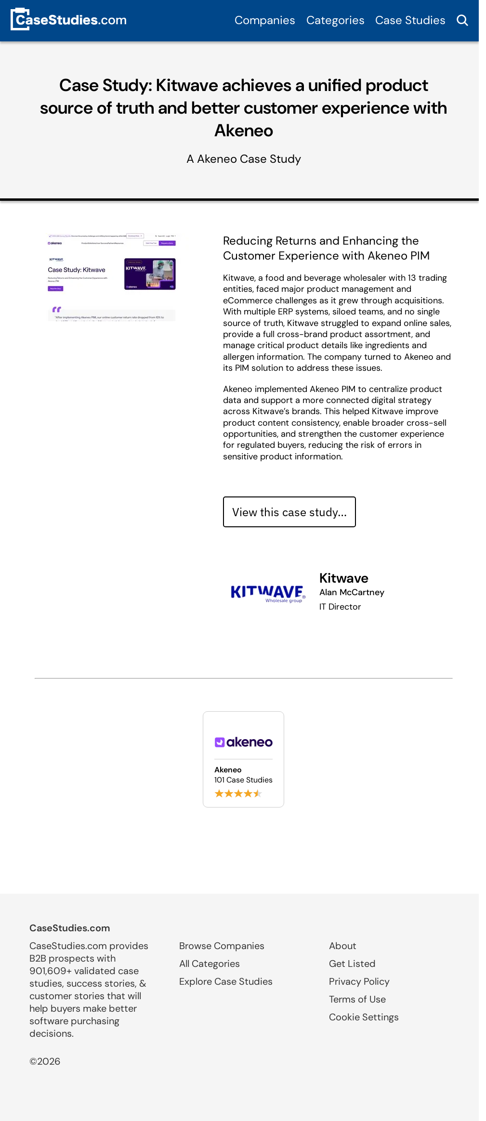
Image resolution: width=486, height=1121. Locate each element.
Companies (265, 20)
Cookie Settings (364, 1017)
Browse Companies (221, 945)
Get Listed (352, 963)
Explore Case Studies (226, 981)
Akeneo (217, 158)
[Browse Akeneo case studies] (243, 759)
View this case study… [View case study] (289, 512)
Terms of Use (357, 999)
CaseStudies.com (69, 928)
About (342, 945)
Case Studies (410, 20)
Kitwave (343, 578)
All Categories (209, 963)
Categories (335, 20)
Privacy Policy (359, 981)
